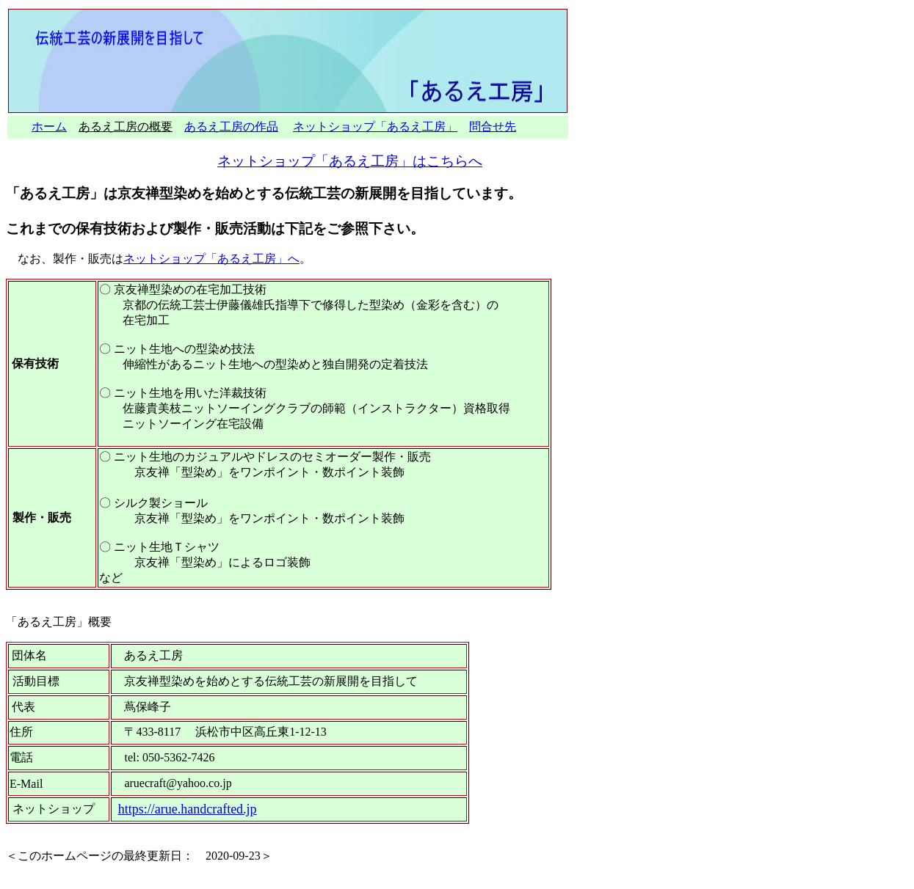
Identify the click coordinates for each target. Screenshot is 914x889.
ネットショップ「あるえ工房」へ (211, 258)
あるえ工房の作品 (231, 126)
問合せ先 (492, 126)
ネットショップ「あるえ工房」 (375, 126)
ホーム (49, 126)
